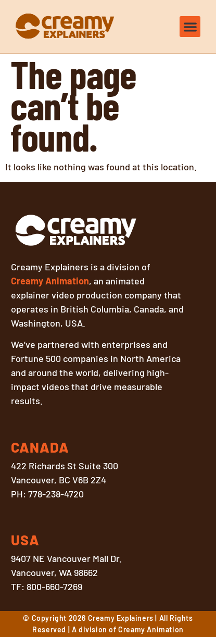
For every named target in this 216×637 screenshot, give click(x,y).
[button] (190, 27)
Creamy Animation (50, 280)
